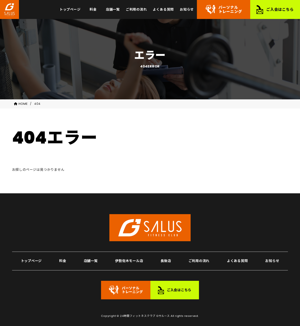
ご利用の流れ (198, 256)
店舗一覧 (90, 256)
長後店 (165, 256)
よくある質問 (237, 256)
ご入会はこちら (280, 10)
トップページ (31, 256)
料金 (62, 256)
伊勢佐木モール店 (128, 256)
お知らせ (272, 256)
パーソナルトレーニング (230, 10)
